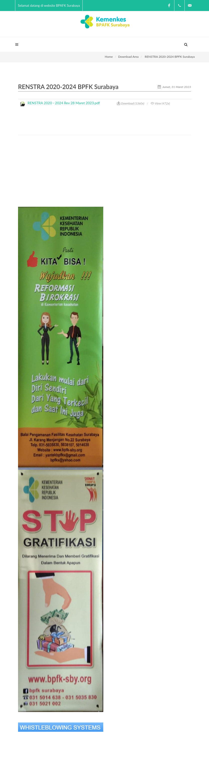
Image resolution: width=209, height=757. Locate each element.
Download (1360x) (130, 103)
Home (109, 56)
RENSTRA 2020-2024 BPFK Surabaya (170, 56)
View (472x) (160, 103)
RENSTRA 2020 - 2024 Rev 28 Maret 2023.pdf (64, 103)
